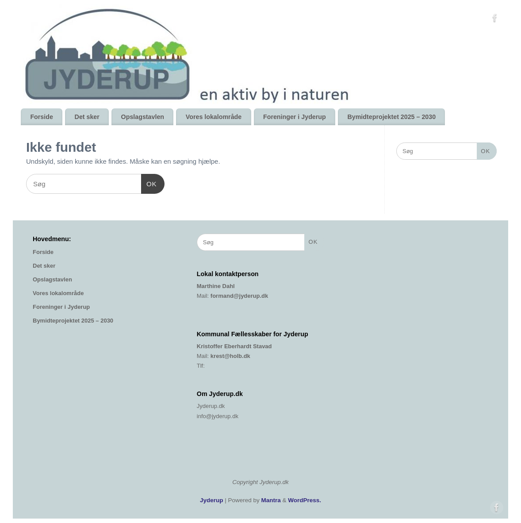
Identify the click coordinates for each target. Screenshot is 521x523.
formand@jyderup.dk (239, 295)
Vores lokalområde (213, 116)
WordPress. (304, 500)
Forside (41, 116)
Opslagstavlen (142, 116)
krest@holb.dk (230, 356)
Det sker (87, 116)
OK (149, 183)
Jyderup (211, 500)
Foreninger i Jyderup (294, 116)
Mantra (271, 500)
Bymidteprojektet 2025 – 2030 (391, 116)
